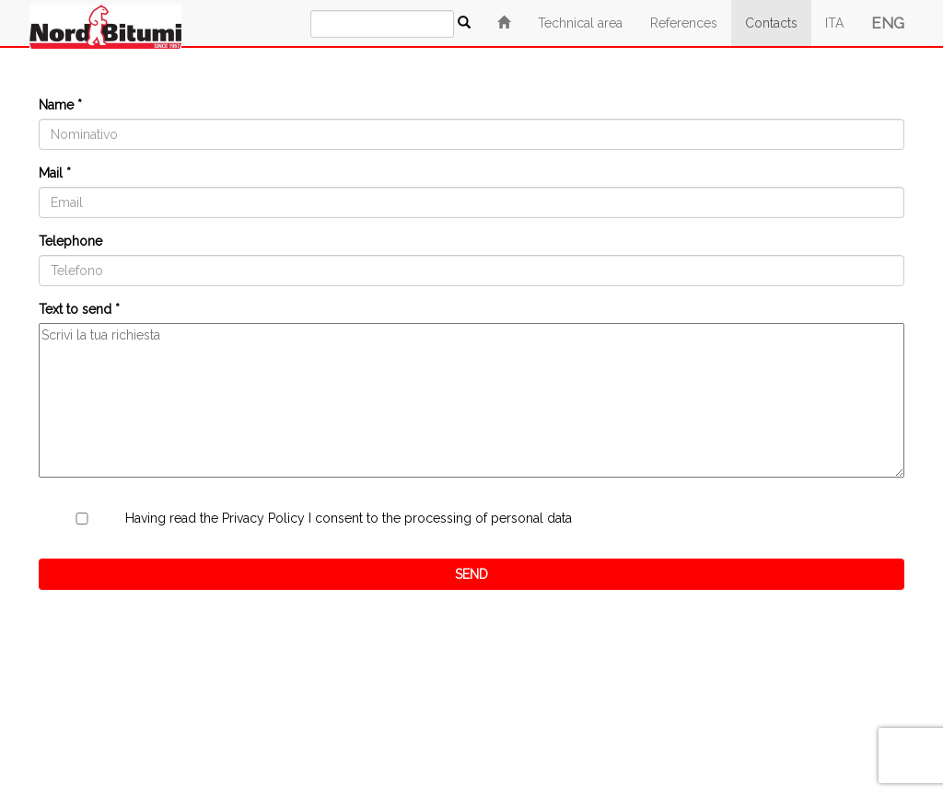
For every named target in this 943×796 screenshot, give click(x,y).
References (683, 23)
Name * (60, 105)
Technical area (580, 23)
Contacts (771, 23)
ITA (834, 23)
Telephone (70, 241)
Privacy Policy (263, 518)
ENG (887, 23)
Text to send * (79, 309)
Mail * (55, 173)
